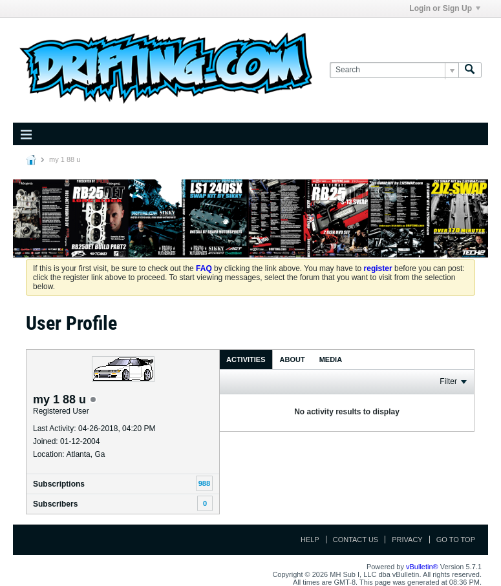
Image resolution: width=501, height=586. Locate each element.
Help (310, 539)
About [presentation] (292, 359)
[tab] (246, 359)
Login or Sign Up (444, 8)
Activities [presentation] (246, 359)
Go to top (455, 539)
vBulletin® (422, 567)
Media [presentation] (330, 359)
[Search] (394, 70)
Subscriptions (59, 484)
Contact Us (356, 539)
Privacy (407, 539)
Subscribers (55, 504)
